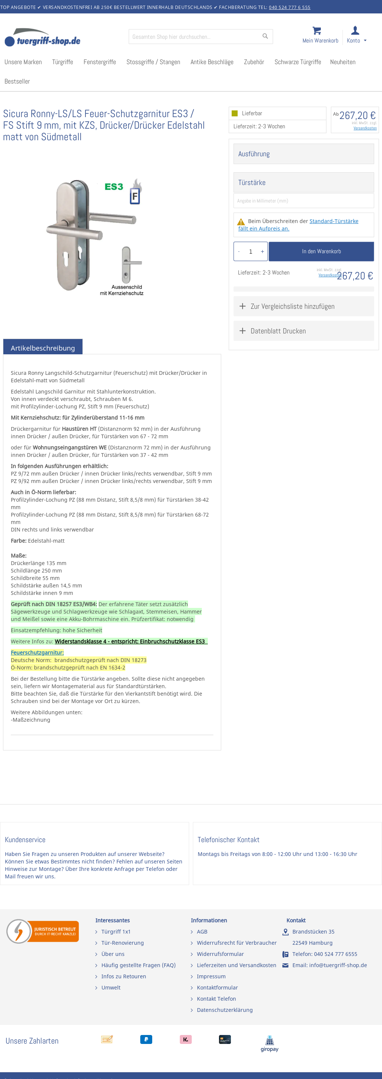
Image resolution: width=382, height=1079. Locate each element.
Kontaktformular (217, 987)
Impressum (211, 976)
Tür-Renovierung (122, 942)
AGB (202, 931)
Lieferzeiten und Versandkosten (236, 965)
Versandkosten (365, 128)
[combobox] (201, 36)
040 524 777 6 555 (290, 7)
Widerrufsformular (220, 953)
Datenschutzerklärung (225, 1009)
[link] (362, 37)
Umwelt (110, 987)
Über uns (113, 953)
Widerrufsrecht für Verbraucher (237, 942)
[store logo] (63, 38)
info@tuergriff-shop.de (338, 965)
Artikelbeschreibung (43, 348)
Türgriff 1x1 (116, 931)
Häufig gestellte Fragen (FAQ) (138, 965)
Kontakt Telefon (216, 998)
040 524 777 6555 (335, 953)
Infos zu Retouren (123, 976)
